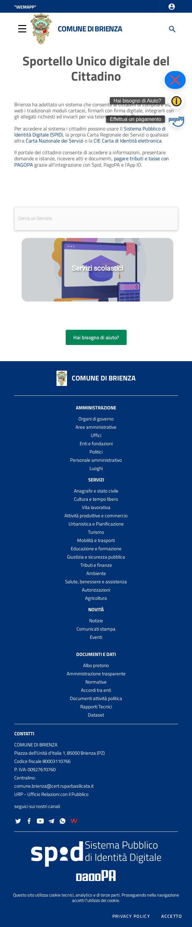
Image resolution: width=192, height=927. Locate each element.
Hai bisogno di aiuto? (96, 337)
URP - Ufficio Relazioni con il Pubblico (51, 794)
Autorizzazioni (96, 589)
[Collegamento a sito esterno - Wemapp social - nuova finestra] (74, 820)
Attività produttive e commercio (96, 515)
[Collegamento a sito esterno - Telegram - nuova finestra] (51, 820)
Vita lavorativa (96, 507)
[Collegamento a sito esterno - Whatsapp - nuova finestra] (62, 820)
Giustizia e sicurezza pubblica (96, 556)
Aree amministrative (96, 427)
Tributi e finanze (96, 565)
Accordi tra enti (96, 690)
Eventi (96, 637)
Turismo (96, 532)
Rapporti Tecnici (96, 706)
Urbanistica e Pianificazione (96, 523)
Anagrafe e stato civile (96, 490)
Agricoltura (96, 598)
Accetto (171, 916)
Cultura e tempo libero (96, 499)
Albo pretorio (96, 665)
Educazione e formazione (96, 548)
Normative (96, 681)
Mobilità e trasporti (96, 540)
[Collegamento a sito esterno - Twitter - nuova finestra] (18, 820)
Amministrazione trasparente (96, 673)
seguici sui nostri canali (37, 806)
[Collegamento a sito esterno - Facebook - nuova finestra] (29, 820)
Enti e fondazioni (96, 443)
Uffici (96, 435)
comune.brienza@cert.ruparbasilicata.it (54, 786)
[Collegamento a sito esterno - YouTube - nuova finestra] (40, 820)
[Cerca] (171, 28)
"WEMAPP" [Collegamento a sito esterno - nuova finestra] (25, 7)
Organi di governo (96, 418)
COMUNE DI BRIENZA (104, 378)
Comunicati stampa (96, 628)
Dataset (96, 714)
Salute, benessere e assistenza (96, 581)
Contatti (24, 733)
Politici (96, 451)
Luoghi (96, 468)
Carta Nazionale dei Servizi (54, 140)
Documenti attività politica (96, 698)
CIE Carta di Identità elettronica (128, 140)
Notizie (96, 620)
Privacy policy (131, 916)
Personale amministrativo (96, 460)
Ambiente (96, 573)
